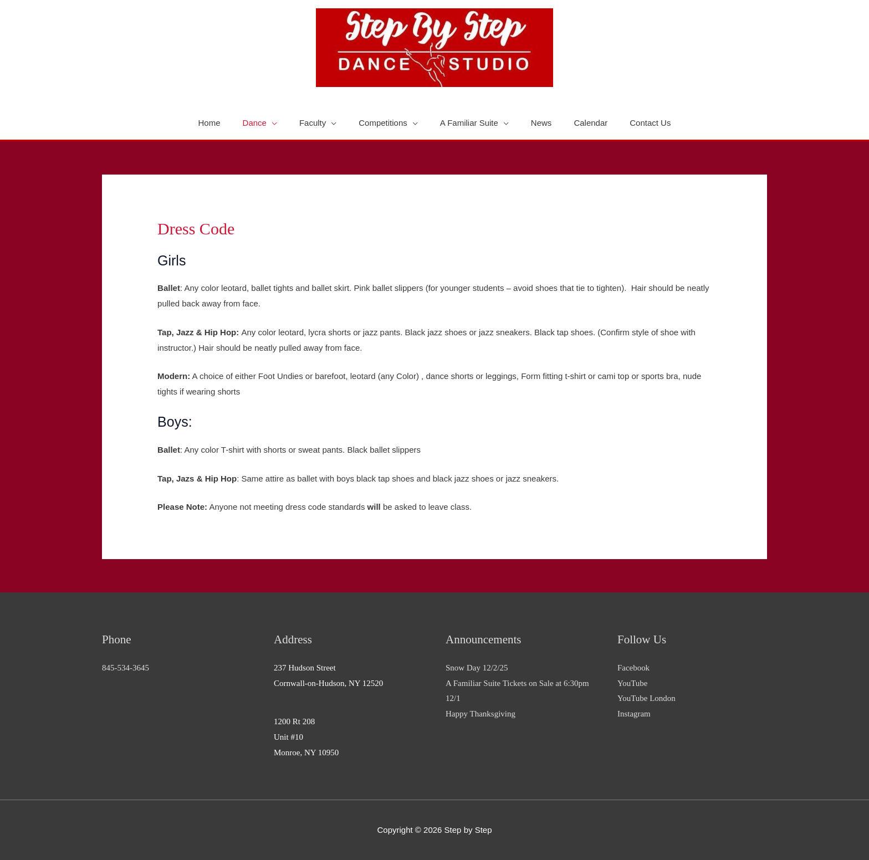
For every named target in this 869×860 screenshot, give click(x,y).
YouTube (632, 683)
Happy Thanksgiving (480, 713)
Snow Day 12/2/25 (477, 667)
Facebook (633, 667)
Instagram (634, 713)
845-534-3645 (125, 667)
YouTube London (646, 698)
